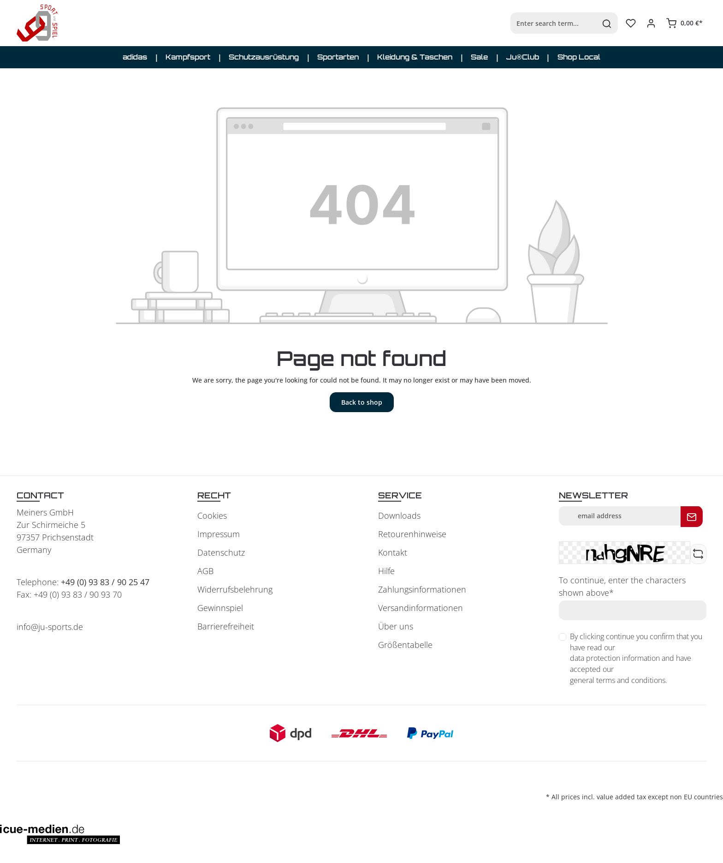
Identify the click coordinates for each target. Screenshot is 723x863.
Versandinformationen (420, 607)
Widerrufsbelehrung (235, 589)
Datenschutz (221, 552)
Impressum (218, 533)
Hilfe (386, 570)
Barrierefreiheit (225, 626)
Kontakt (392, 552)
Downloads (399, 515)
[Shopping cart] (684, 23)
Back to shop (361, 402)
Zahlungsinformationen (422, 589)
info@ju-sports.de (50, 626)
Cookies (212, 515)
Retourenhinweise (412, 533)
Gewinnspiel (220, 607)
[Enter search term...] (553, 22)
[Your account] (651, 23)
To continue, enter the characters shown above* (622, 586)
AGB (205, 570)
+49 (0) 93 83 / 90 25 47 (105, 581)
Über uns (395, 626)
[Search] (607, 22)
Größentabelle (405, 644)
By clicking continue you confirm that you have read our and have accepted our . (636, 658)
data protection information (615, 658)
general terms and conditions (617, 680)
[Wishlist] (631, 23)
